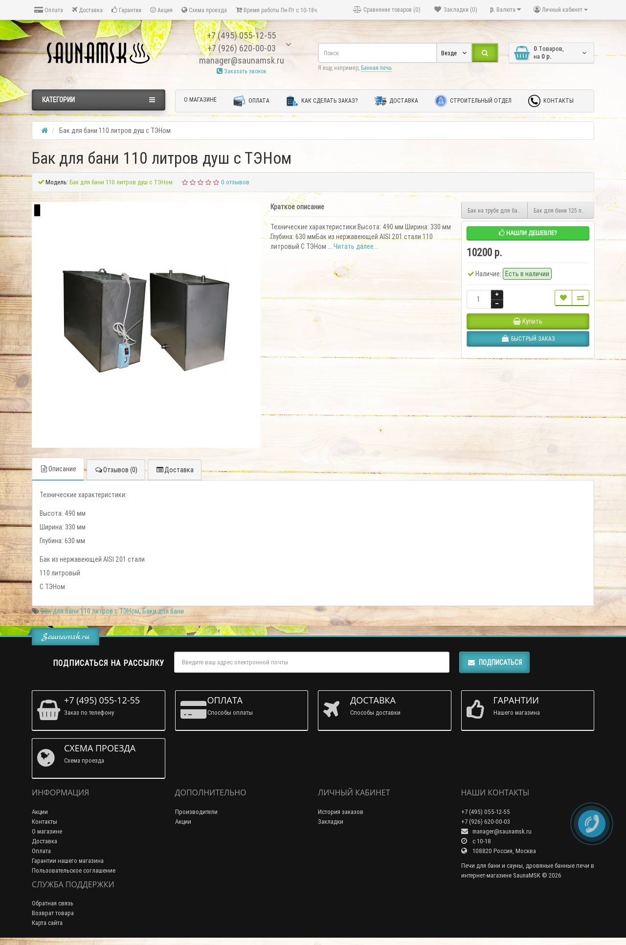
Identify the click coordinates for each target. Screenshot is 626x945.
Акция (161, 10)
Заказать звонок (242, 71)
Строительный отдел (473, 101)
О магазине (200, 99)
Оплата (48, 10)
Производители (196, 812)
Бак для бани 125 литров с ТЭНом (564, 210)
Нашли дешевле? (528, 233)
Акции (40, 812)
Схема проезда (204, 10)
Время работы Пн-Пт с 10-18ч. (277, 10)
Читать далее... (356, 246)
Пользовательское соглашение (73, 870)
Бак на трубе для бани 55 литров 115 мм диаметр (498, 210)
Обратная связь (52, 903)
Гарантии (126, 10)
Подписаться (494, 662)
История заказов (340, 812)
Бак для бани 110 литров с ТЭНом (90, 611)
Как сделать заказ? (322, 101)
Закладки (330, 821)
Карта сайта (47, 923)
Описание (58, 468)
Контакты (551, 101)
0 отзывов (235, 182)
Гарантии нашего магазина (68, 861)
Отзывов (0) (115, 469)
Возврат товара (53, 913)
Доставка (87, 10)
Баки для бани (163, 611)
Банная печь (376, 67)
